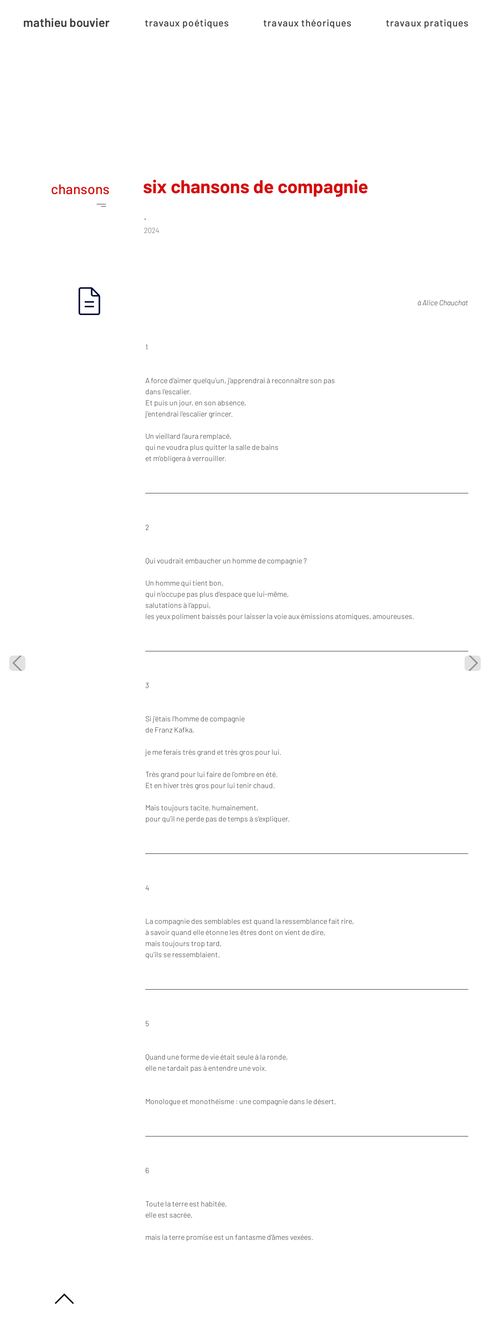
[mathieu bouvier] (64, 22)
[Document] (89, 301)
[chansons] (64, 196)
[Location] (64, 1298)
